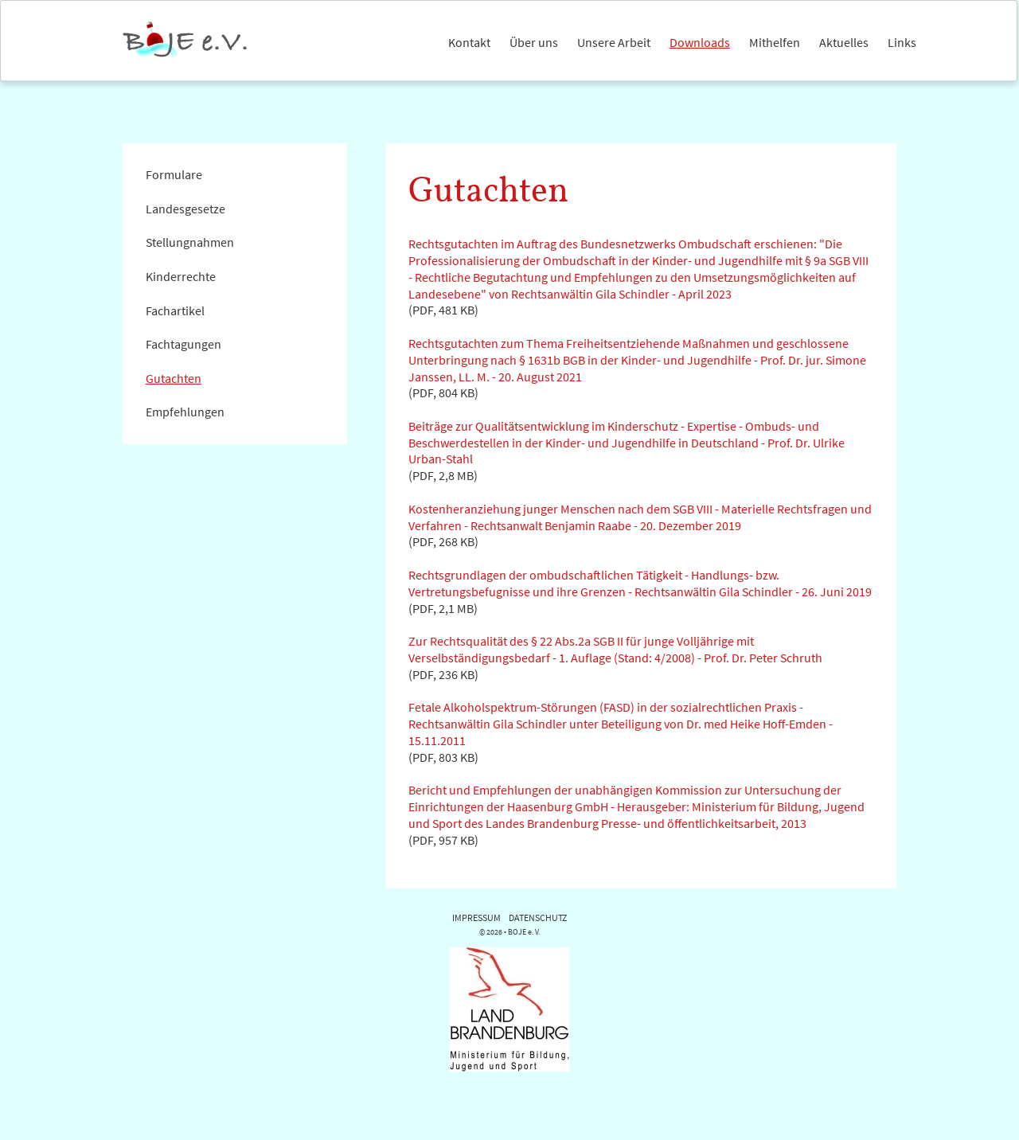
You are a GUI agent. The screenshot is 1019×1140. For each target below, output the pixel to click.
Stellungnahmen (190, 242)
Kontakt (469, 42)
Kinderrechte (181, 276)
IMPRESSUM (476, 917)
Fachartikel (175, 310)
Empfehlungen (185, 412)
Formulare (174, 174)
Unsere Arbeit (613, 42)
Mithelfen (774, 42)
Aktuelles (844, 42)
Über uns (534, 42)
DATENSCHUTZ (538, 917)
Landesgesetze (185, 209)
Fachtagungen (183, 344)
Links (902, 42)
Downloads (700, 42)
